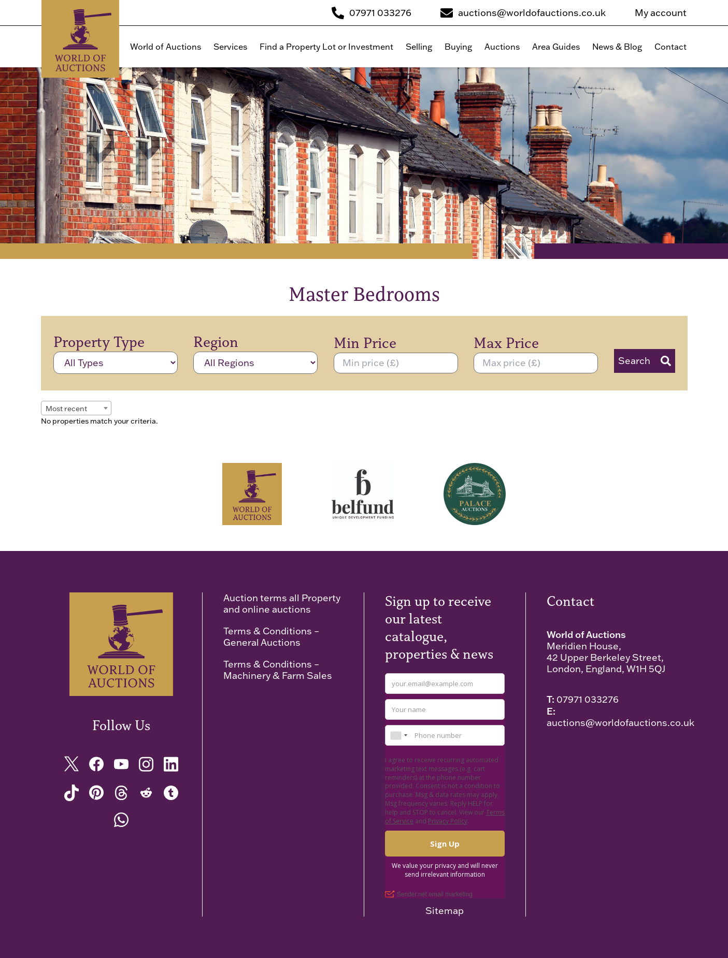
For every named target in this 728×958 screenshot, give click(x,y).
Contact (670, 46)
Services (230, 46)
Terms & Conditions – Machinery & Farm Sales (277, 669)
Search (644, 361)
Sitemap (444, 911)
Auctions (502, 46)
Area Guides (556, 46)
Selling (419, 46)
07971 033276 (587, 699)
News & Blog (617, 46)
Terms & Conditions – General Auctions (271, 636)
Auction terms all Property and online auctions (281, 603)
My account (661, 13)
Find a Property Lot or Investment (326, 46)
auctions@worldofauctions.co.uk (620, 723)
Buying (458, 46)
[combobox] (76, 408)
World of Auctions (165, 46)
